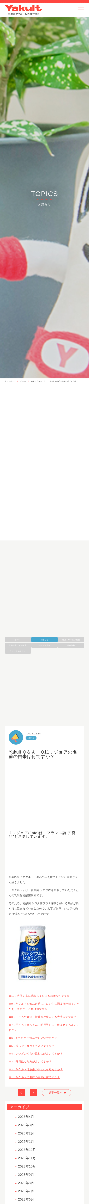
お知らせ (23, 381)
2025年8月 (26, 1183)
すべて (18, 640)
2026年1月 (26, 1142)
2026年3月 (26, 1125)
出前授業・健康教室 (18, 645)
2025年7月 (26, 1191)
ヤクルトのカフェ (18, 651)
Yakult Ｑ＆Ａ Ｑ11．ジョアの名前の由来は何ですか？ (54, 381)
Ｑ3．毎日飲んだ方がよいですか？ (30, 1061)
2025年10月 (27, 1166)
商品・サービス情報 (71, 640)
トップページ (10, 381)
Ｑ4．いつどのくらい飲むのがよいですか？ (36, 1053)
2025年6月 (26, 1199)
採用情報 (71, 645)
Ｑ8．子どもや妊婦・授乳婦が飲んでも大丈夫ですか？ (43, 1016)
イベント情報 (44, 645)
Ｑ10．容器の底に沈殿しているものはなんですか (39, 995)
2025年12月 (27, 1150)
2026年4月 (26, 1117)
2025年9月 (26, 1175)
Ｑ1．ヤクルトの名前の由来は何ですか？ (34, 1077)
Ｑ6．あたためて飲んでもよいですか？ (33, 1038)
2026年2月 (26, 1133)
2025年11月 (27, 1158)
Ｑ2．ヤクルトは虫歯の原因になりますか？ (36, 1069)
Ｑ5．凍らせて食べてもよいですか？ (31, 1045)
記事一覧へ (55, 1092)
